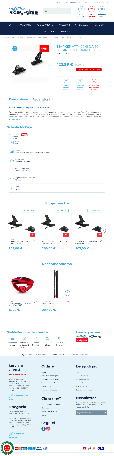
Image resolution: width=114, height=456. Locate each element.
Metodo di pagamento (50, 379)
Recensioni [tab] (41, 99)
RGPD (43, 415)
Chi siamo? (51, 398)
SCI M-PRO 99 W (49, 302)
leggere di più (17, 119)
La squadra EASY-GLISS (50, 404)
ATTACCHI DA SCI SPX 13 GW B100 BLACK (52, 242)
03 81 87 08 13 (75, 2)
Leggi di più (87, 366)
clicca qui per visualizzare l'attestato (79, 354)
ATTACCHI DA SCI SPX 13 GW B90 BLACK (86, 242)
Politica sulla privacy (49, 411)
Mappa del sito (82, 386)
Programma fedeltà (49, 390)
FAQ (77, 372)
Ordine (47, 366)
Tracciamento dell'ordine (50, 383)
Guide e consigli (82, 376)
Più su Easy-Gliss (82, 379)
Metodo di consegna (49, 376)
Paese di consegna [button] (101, 2)
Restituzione (46, 386)
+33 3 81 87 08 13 (17, 374)
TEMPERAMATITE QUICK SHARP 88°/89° (20, 303)
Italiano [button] (87, 2)
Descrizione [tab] (18, 99)
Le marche (80, 383)
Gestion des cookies (84, 390)
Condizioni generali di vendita (52, 372)
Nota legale (45, 408)
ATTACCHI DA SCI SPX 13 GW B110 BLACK (19, 242)
